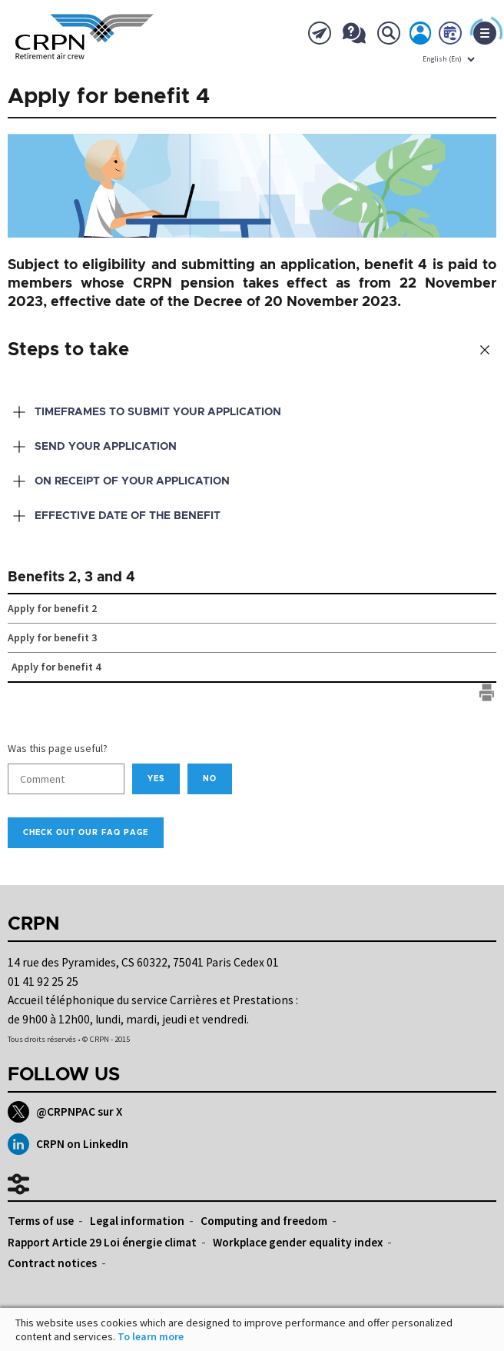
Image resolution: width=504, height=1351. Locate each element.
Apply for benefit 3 (52, 637)
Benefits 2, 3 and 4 (71, 577)
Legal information (137, 1220)
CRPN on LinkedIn (68, 1144)
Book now (451, 36)
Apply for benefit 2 (52, 608)
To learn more (151, 1336)
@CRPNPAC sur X (65, 1112)
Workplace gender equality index (298, 1242)
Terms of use (41, 1220)
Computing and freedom (264, 1220)
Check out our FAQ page (85, 833)
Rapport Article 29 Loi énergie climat (102, 1242)
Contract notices (52, 1263)
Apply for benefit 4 (56, 667)
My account (421, 36)
